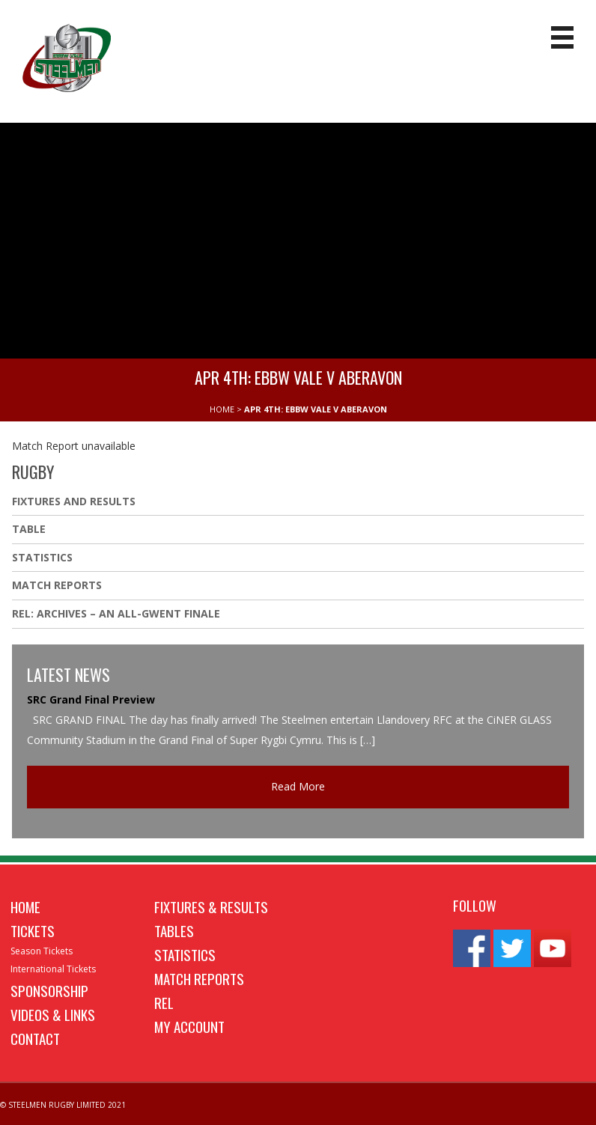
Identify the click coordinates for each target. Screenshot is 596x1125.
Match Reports (57, 585)
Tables (174, 930)
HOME (222, 409)
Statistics (42, 557)
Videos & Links (52, 1014)
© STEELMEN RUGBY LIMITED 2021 (63, 1105)
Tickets (32, 930)
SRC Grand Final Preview (91, 699)
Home (25, 906)
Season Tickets (41, 951)
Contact (35, 1038)
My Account (189, 1026)
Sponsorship (49, 990)
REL (164, 1002)
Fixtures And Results (74, 501)
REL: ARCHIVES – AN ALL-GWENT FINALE (117, 613)
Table (29, 529)
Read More (298, 786)
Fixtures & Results (211, 906)
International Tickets (53, 969)
